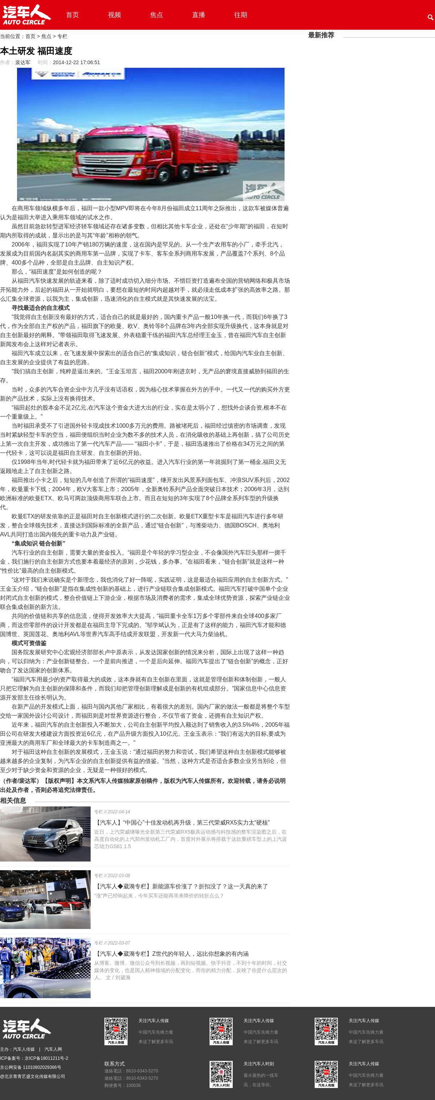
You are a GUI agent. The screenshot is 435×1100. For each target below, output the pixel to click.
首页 (72, 14)
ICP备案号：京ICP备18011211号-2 (34, 1058)
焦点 (156, 14)
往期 (240, 14)
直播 (198, 14)
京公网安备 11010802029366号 (30, 1067)
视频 (114, 14)
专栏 (62, 36)
